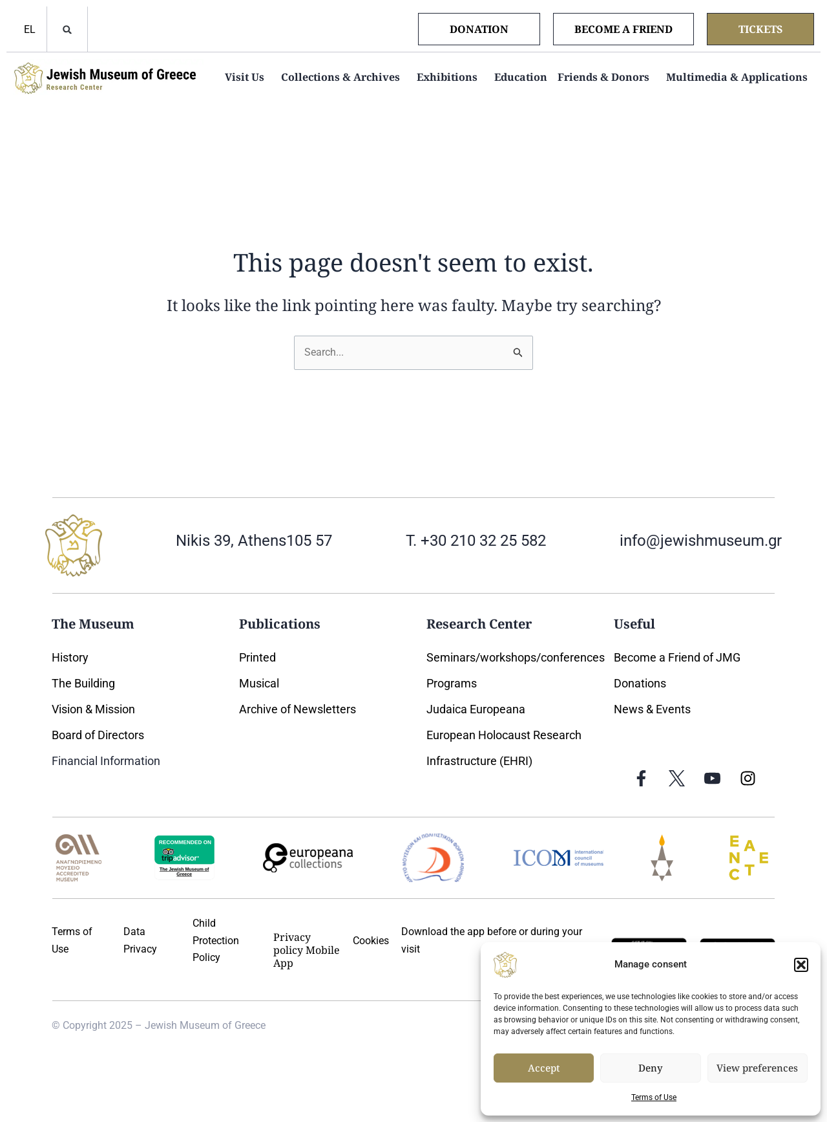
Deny (650, 1067)
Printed (257, 657)
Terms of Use (653, 1097)
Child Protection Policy (216, 940)
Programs (451, 683)
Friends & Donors (607, 77)
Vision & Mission (93, 709)
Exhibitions (450, 77)
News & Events (652, 709)
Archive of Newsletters (299, 709)
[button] (801, 964)
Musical (259, 683)
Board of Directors (98, 735)
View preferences (757, 1067)
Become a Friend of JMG (677, 657)
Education (520, 77)
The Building (83, 683)
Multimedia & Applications (740, 77)
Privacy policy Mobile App (306, 950)
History (70, 657)
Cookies (371, 940)
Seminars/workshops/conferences (515, 657)
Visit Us (248, 77)
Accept (544, 1067)
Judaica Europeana (475, 709)
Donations (640, 683)
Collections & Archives (343, 77)
